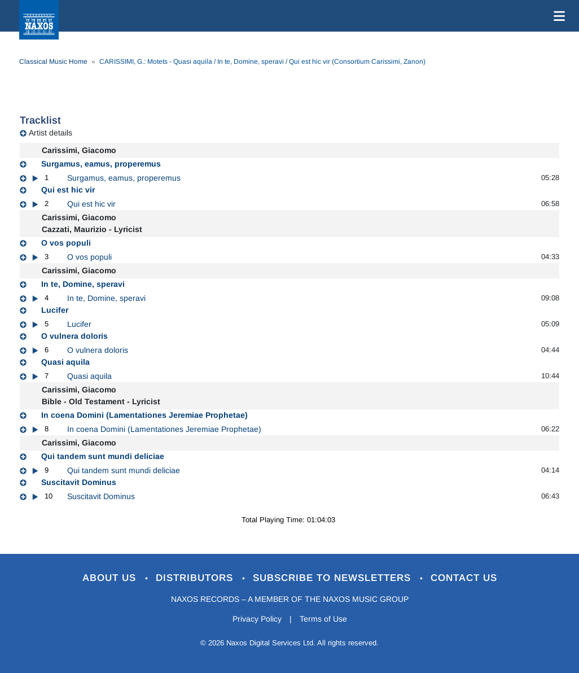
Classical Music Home (53, 61)
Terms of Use (323, 618)
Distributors (196, 578)
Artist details (50, 132)
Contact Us (464, 578)
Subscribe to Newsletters (333, 578)
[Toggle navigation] (557, 16)
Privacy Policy (257, 618)
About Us (110, 578)
